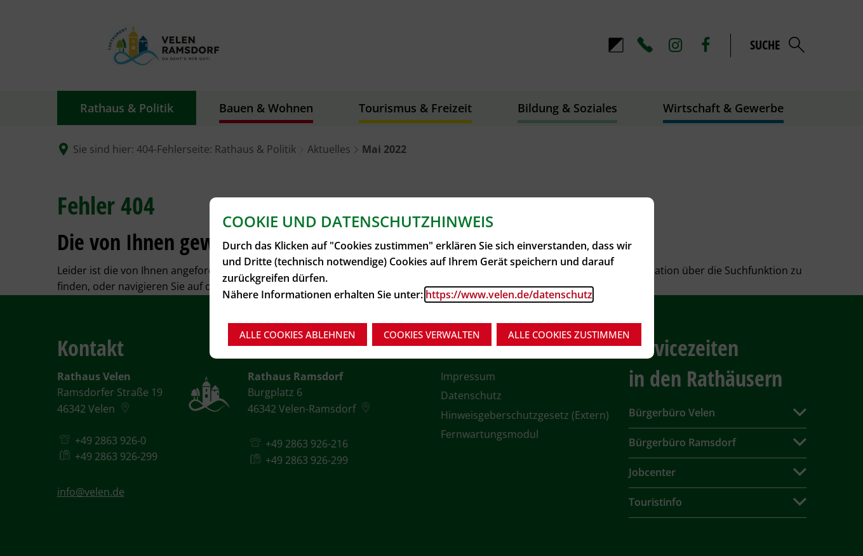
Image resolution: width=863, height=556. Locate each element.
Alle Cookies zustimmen (569, 334)
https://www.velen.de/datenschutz (508, 294)
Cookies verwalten (432, 334)
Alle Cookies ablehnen (297, 334)
